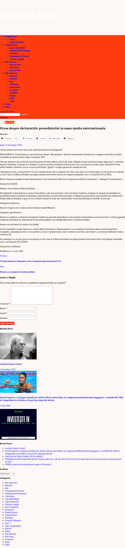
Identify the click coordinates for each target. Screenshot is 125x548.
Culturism (14, 84)
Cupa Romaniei (17, 42)
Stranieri (14, 53)
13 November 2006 (13, 145)
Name (3, 308)
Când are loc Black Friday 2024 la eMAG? (24, 456)
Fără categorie (12, 507)
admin (2, 145)
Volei (12, 98)
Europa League (17, 59)
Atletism (13, 76)
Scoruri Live (15, 64)
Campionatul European (20, 50)
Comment (5, 303)
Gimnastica (15, 87)
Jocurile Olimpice (13, 520)
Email (3, 313)
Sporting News (30, 15)
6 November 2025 (8, 369)
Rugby (13, 95)
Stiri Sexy (14, 67)
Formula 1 (14, 90)
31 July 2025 (5, 405)
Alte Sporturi (11, 73)
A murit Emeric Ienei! (11, 364)
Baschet (13, 78)
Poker (7, 106)
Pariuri (8, 104)
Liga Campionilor (18, 47)
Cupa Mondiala (12, 499)
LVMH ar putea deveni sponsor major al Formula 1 (28, 464)
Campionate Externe (19, 56)
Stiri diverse (10, 61)
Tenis (12, 101)
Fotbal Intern (11, 36)
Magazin (4, 117)
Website (4, 318)
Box (11, 81)
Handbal (13, 92)
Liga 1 (12, 39)
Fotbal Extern (11, 45)
